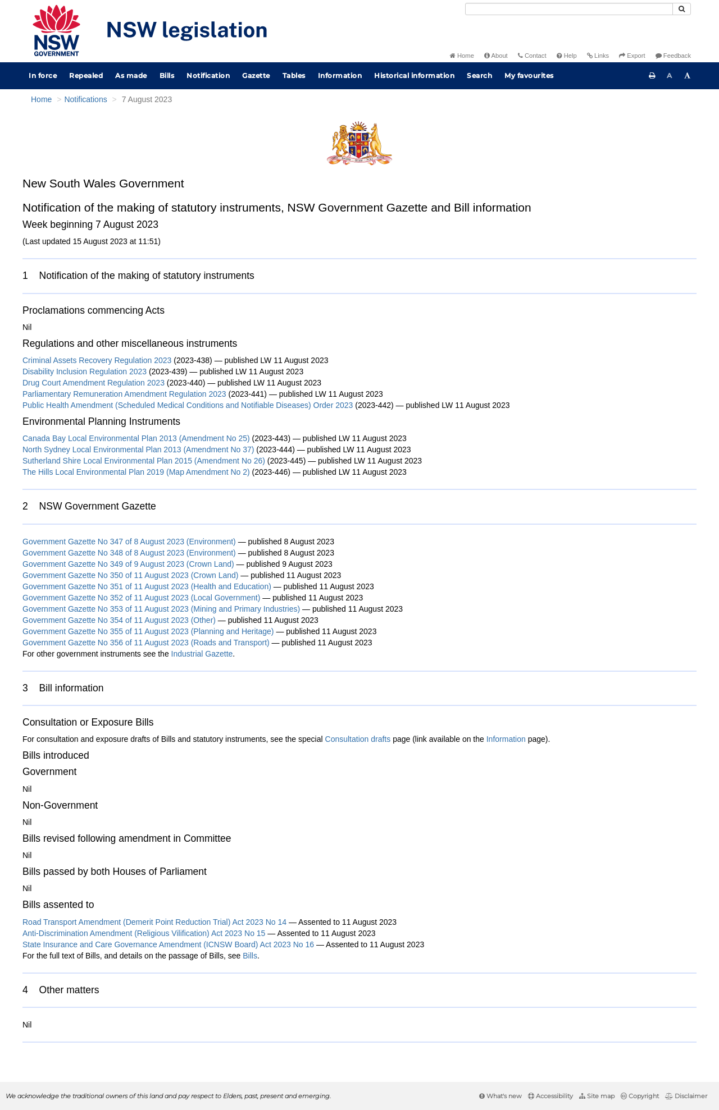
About (496, 55)
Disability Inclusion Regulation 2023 (84, 371)
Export (632, 55)
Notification (208, 75)
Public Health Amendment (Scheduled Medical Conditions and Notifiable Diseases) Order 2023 (187, 405)
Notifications (85, 99)
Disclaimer (686, 1096)
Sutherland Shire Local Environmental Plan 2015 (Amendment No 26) (143, 460)
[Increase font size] (687, 75)
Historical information (414, 75)
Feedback (673, 55)
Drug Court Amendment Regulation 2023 (93, 382)
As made (131, 75)
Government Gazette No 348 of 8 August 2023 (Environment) (129, 552)
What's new (500, 1096)
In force (43, 75)
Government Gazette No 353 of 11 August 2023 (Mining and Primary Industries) (161, 608)
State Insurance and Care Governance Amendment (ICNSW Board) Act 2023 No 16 (168, 944)
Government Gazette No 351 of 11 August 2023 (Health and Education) (146, 586)
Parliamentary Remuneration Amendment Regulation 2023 (124, 393)
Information (340, 75)
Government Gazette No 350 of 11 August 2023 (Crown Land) (130, 575)
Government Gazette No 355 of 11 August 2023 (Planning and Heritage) (148, 631)
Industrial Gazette (202, 653)
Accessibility (550, 1096)
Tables (294, 75)
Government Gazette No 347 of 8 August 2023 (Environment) (129, 541)
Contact (532, 55)
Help (567, 55)
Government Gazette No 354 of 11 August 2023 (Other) (119, 620)
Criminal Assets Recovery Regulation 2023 (96, 360)
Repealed (86, 75)
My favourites (529, 75)
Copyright (640, 1096)
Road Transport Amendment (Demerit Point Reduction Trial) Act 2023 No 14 (154, 922)
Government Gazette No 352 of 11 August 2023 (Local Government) (141, 597)
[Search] (569, 9)
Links (598, 55)
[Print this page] (652, 75)
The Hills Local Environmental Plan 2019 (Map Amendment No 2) (136, 471)
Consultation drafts (358, 739)
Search (479, 75)
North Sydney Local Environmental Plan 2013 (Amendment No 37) (138, 449)
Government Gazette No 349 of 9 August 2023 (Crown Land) (128, 563)
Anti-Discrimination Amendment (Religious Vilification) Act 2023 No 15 (143, 933)
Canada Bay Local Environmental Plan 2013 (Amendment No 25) (136, 438)
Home (462, 55)
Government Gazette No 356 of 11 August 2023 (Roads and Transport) (146, 642)
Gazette (256, 75)
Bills (167, 75)
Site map (597, 1096)
